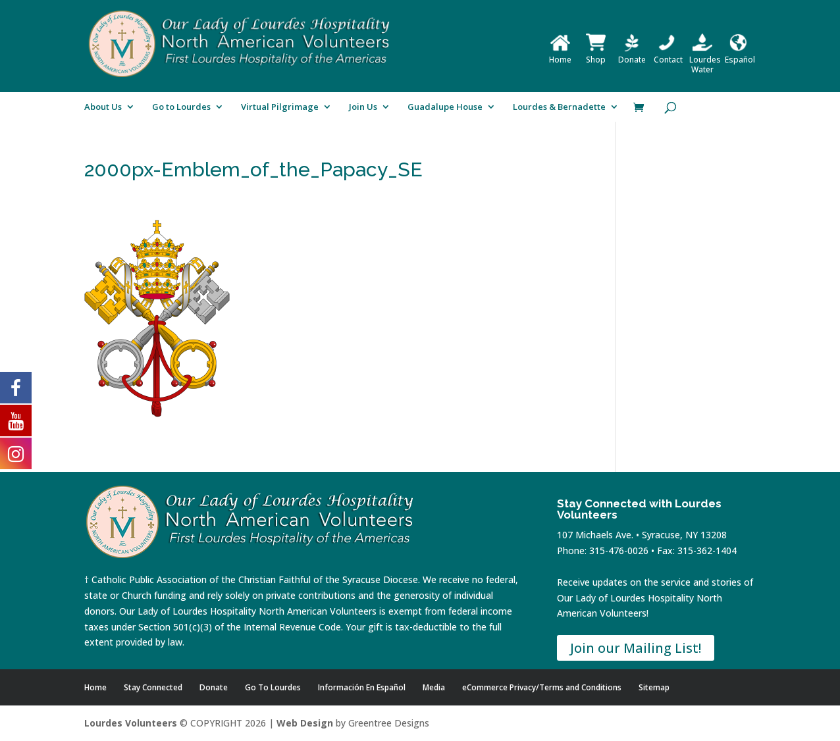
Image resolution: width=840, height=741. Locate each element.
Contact (668, 54)
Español (740, 54)
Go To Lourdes (273, 687)
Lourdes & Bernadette (559, 107)
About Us (103, 107)
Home (560, 54)
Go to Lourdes (181, 107)
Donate (632, 54)
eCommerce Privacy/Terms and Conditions (541, 687)
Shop (596, 54)
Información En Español (362, 687)
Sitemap (654, 687)
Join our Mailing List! (635, 648)
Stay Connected (153, 687)
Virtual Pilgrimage (280, 107)
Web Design (304, 723)
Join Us (363, 107)
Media (434, 687)
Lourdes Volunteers (130, 723)
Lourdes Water (705, 59)
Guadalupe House (445, 107)
